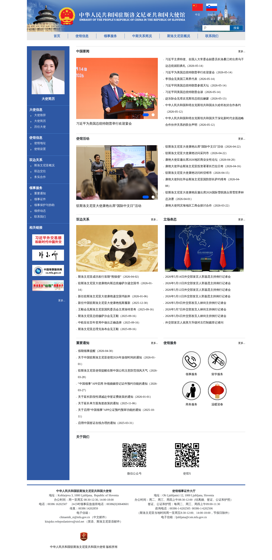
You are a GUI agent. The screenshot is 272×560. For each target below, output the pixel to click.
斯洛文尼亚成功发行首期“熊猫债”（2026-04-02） (109, 276)
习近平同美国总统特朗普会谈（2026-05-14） (194, 92)
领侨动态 (40, 210)
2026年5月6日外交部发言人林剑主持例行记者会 (195, 315)
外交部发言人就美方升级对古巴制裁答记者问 (194, 322)
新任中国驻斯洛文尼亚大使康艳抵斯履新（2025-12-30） (114, 302)
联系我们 (211, 36)
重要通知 (40, 193)
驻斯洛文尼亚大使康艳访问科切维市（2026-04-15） (198, 172)
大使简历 (40, 120)
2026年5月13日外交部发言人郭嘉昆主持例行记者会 (198, 283)
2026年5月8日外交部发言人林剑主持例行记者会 (195, 302)
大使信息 (35, 110)
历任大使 (40, 126)
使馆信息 (82, 36)
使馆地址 (40, 143)
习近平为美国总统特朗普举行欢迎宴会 (104, 123)
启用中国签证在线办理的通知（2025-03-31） (106, 422)
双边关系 (35, 160)
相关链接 (35, 227)
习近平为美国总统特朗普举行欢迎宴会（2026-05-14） (199, 72)
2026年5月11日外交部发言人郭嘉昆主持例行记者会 (198, 296)
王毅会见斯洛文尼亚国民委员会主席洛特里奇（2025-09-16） (117, 309)
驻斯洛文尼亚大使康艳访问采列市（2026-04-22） (196, 153)
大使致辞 (40, 115)
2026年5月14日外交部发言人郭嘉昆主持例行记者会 (198, 276)
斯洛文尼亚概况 (178, 36)
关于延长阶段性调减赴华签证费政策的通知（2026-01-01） (115, 396)
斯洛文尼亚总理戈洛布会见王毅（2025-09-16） (108, 329)
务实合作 (40, 176)
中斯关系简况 (142, 36)
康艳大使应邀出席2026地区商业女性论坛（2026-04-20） (201, 159)
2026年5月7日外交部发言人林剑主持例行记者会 (195, 309)
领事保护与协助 (44, 204)
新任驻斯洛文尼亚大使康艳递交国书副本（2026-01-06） (114, 296)
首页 (57, 36)
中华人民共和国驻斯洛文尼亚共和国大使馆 (77, 546)
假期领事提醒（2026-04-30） (96, 350)
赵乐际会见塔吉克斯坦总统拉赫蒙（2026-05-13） (196, 98)
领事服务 (110, 36)
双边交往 (40, 171)
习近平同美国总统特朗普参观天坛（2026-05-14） (196, 85)
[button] (146, 114)
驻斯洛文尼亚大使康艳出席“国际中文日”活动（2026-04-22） (204, 146)
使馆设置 (40, 148)
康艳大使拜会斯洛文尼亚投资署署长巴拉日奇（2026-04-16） (204, 166)
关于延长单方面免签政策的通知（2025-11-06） (108, 403)
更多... (61, 300)
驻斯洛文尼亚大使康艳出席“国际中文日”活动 (108, 206)
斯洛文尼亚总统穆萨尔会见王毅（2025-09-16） (108, 315)
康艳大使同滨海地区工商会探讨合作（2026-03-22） (198, 205)
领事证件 (40, 199)
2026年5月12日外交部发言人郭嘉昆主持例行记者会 (198, 289)
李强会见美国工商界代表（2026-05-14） (191, 78)
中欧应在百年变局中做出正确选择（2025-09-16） (109, 322)
